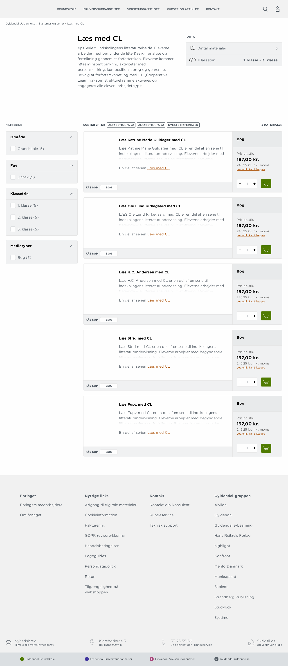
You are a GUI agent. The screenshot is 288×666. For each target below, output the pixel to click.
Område (17, 137)
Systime (221, 617)
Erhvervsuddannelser (101, 9)
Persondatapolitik (100, 566)
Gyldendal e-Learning (233, 525)
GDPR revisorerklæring (105, 535)
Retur (89, 576)
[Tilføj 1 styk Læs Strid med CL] (254, 382)
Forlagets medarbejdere (41, 505)
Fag (13, 165)
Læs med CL (158, 168)
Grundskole (66, 9)
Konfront (222, 556)
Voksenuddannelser (143, 9)
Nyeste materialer (183, 125)
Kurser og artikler (183, 9)
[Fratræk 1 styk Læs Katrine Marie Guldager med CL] (240, 183)
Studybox (222, 607)
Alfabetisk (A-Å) (121, 125)
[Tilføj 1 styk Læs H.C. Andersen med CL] (254, 316)
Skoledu (221, 587)
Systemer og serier (51, 23)
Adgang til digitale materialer (110, 505)
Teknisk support (164, 525)
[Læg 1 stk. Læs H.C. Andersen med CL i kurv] (266, 315)
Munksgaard (225, 576)
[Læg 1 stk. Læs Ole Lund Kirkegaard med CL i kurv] (266, 249)
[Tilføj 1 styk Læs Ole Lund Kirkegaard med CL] (254, 250)
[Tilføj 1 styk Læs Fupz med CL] (254, 448)
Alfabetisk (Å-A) (151, 125)
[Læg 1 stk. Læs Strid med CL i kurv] (266, 382)
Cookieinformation (101, 515)
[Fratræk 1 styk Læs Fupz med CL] (240, 448)
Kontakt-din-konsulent (169, 505)
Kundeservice (161, 515)
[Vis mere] (126, 102)
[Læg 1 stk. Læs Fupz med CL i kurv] (266, 448)
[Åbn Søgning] (265, 9)
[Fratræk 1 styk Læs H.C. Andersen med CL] (240, 316)
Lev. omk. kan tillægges (251, 169)
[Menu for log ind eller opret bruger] (277, 9)
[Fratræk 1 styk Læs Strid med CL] (240, 382)
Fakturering (95, 525)
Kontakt (213, 9)
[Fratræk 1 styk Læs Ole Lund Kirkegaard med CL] (240, 250)
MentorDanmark (228, 566)
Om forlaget (30, 515)
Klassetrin (19, 194)
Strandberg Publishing (234, 597)
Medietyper (21, 246)
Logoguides (95, 556)
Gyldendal (223, 515)
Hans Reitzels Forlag (232, 535)
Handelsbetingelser (102, 546)
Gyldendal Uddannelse (20, 23)
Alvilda (220, 505)
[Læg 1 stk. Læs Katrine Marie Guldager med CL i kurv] (266, 183)
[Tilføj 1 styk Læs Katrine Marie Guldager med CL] (254, 183)
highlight (222, 546)
